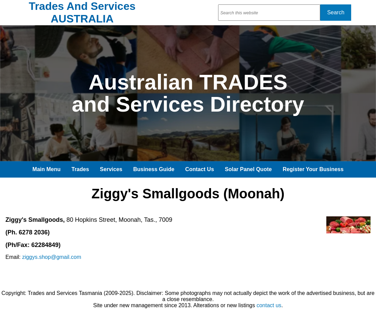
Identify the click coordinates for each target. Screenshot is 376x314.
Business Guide (153, 169)
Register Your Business (313, 169)
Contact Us (199, 169)
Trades (80, 169)
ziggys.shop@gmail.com (51, 257)
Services (111, 169)
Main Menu (46, 169)
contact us (269, 305)
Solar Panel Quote (248, 169)
